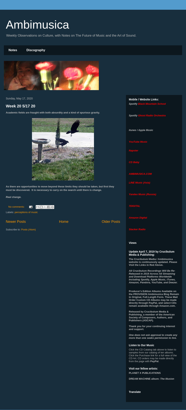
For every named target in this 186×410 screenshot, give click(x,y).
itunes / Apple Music (141, 130)
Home (64, 222)
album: (151, 378)
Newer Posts (16, 222)
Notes (13, 50)
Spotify (133, 103)
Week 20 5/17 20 (20, 106)
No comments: (16, 206)
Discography (35, 50)
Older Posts (111, 222)
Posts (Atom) (28, 229)
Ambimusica (37, 24)
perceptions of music (26, 212)
